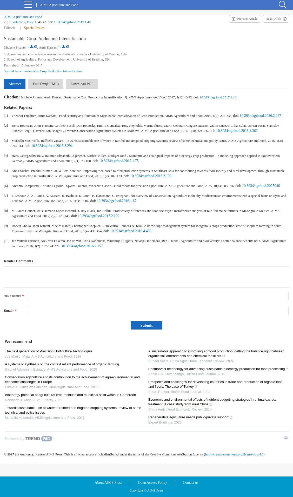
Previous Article (247, 19)
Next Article (273, 19)
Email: (10, 310)
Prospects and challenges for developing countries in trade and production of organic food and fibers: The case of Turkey (215, 384)
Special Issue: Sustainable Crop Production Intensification (43, 71)
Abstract (15, 84)
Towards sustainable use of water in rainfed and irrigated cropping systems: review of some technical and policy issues (73, 410)
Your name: (14, 296)
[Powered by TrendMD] (28, 438)
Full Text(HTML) (45, 84)
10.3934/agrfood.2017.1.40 (72, 22)
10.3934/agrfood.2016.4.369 (236, 131)
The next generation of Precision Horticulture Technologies (48, 351)
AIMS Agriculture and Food (23, 17)
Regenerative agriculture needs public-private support (190, 417)
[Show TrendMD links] (286, 438)
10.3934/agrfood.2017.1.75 (118, 161)
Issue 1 (31, 22)
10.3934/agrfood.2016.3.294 (51, 146)
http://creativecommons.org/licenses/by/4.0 (234, 454)
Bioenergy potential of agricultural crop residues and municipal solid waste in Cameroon (70, 395)
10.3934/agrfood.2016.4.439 (130, 231)
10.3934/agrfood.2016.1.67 (116, 201)
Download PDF (82, 84)
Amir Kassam (48, 47)
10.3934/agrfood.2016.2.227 (260, 116)
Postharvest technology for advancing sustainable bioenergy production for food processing (218, 369)
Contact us (190, 483)
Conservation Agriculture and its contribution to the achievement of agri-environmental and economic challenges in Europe (72, 379)
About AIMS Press (108, 483)
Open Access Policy (152, 483)
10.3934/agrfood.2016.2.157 (82, 246)
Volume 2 (18, 22)
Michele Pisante (14, 47)
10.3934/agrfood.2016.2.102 (150, 176)
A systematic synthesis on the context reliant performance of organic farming (62, 364)
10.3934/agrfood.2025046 (261, 186)
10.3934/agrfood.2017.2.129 (98, 216)
